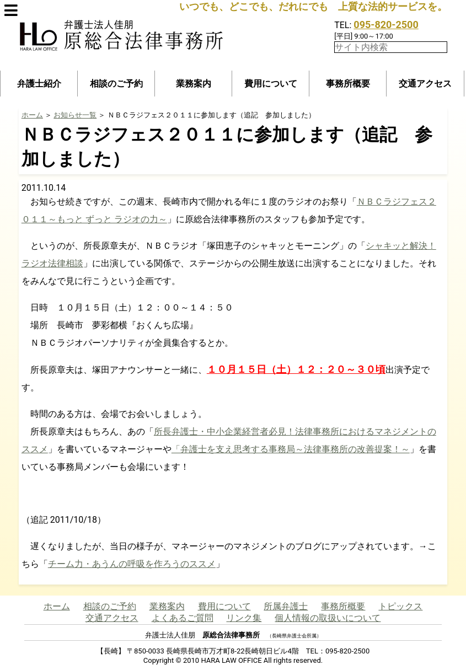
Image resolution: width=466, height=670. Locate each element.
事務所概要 (348, 83)
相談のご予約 (116, 83)
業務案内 (193, 83)
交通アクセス (425, 83)
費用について (270, 83)
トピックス (400, 606)
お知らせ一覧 (75, 115)
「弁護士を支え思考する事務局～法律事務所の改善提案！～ (291, 449)
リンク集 (243, 618)
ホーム (32, 115)
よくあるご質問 (182, 618)
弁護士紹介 (39, 83)
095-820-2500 (385, 24)
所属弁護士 (286, 606)
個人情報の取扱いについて (328, 618)
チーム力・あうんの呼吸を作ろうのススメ (132, 564)
